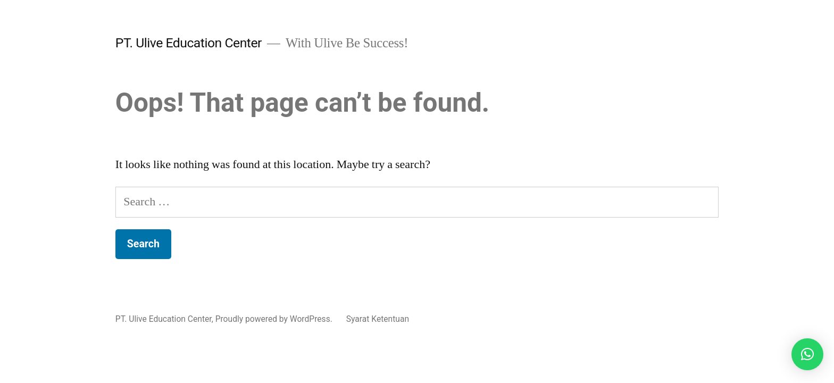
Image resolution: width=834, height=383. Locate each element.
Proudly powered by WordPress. (275, 319)
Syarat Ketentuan (377, 319)
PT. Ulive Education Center (188, 43)
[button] (807, 354)
